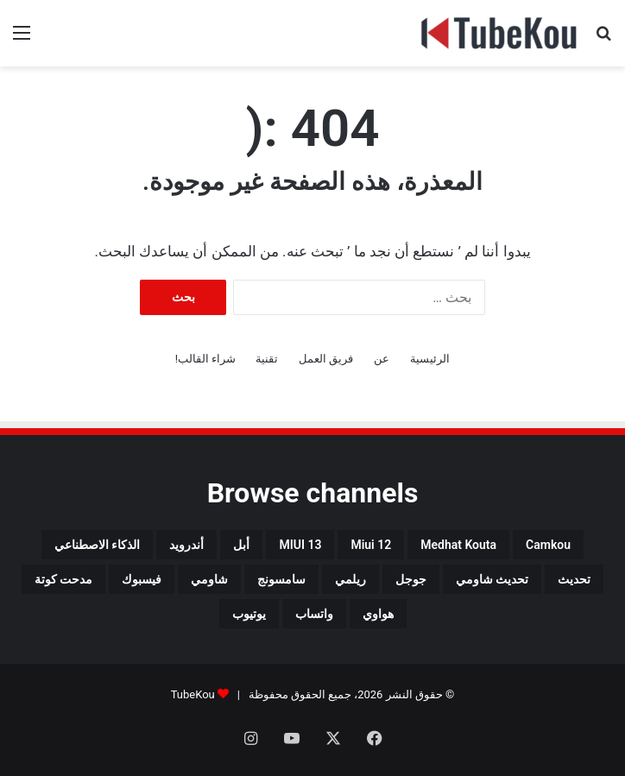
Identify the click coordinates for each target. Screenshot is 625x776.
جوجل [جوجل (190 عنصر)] (410, 579)
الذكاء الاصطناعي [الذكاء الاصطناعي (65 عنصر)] (97, 545)
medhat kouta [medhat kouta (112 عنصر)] (458, 545)
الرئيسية (430, 358)
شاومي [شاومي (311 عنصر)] (209, 579)
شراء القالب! (206, 358)
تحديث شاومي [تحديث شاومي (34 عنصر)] (492, 579)
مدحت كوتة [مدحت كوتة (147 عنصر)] (63, 579)
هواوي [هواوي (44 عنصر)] (378, 614)
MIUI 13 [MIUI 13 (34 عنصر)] (300, 545)
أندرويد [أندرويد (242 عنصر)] (186, 545)
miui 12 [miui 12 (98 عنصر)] (370, 545)
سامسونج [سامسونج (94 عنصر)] (281, 579)
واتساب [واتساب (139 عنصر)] (314, 614)
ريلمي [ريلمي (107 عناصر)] (350, 579)
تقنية (267, 358)
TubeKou (193, 694)
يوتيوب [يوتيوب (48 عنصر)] (249, 614)
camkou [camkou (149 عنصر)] (548, 545)
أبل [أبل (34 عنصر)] (241, 545)
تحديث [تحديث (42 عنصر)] (574, 579)
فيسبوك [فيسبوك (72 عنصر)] (141, 579)
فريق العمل (326, 358)
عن (381, 358)
